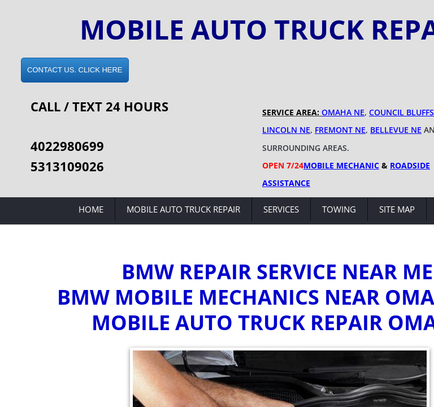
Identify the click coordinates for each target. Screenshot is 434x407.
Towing (339, 209)
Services (281, 209)
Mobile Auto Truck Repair (183, 209)
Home (91, 209)
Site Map (397, 209)
